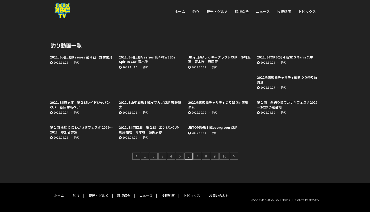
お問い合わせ (219, 195)
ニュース (263, 11)
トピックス (307, 11)
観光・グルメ (217, 11)
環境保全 (242, 11)
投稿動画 (284, 11)
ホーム (180, 11)
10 (224, 156)
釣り (195, 11)
